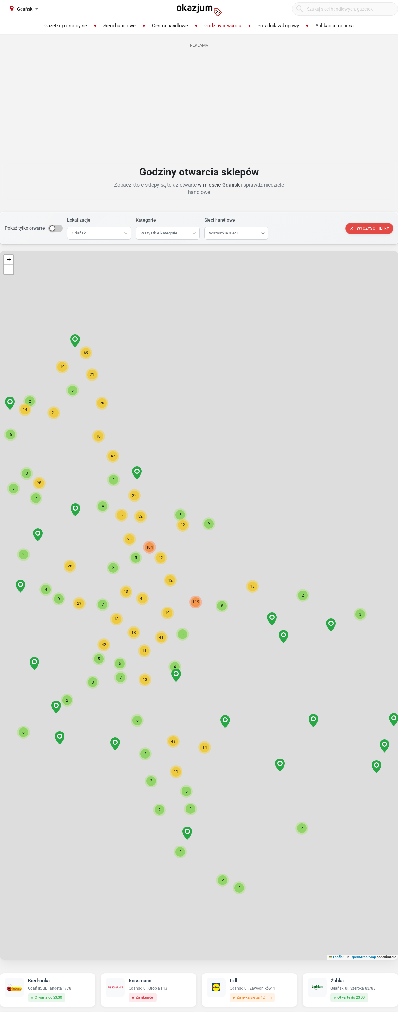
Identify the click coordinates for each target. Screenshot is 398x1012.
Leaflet (336, 957)
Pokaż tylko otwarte (25, 228)
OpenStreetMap (363, 957)
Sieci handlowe (219, 220)
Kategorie (146, 220)
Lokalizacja (78, 220)
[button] (222, 606)
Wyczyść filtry (369, 228)
